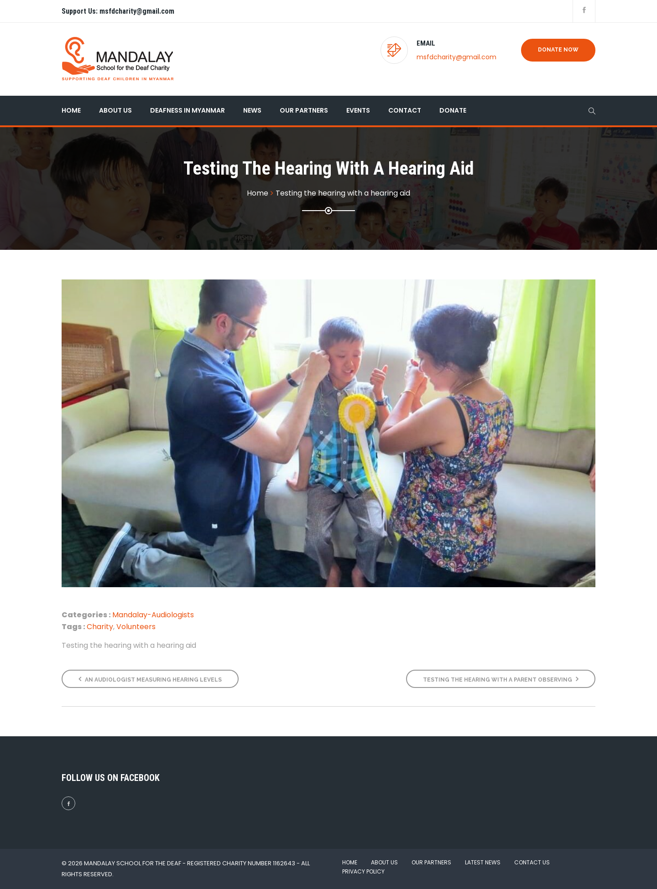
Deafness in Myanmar (187, 110)
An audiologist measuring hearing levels (150, 679)
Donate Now (558, 50)
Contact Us (532, 862)
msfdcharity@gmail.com (456, 57)
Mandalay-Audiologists (153, 615)
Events (358, 110)
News (252, 110)
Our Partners (304, 110)
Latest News (483, 862)
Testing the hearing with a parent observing (501, 679)
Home (71, 110)
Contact (404, 110)
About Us (115, 110)
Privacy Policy (363, 871)
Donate (452, 110)
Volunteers (136, 626)
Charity (100, 626)
